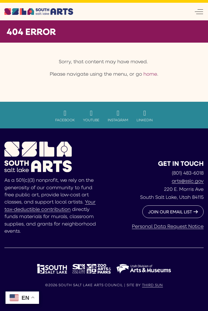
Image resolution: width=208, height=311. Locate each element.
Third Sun (152, 285)
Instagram (118, 116)
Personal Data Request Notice (168, 226)
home (150, 74)
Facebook (65, 116)
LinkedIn (145, 116)
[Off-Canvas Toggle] (199, 11)
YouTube (91, 116)
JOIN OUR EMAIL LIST (170, 211)
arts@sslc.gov (188, 181)
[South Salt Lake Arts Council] (38, 11)
